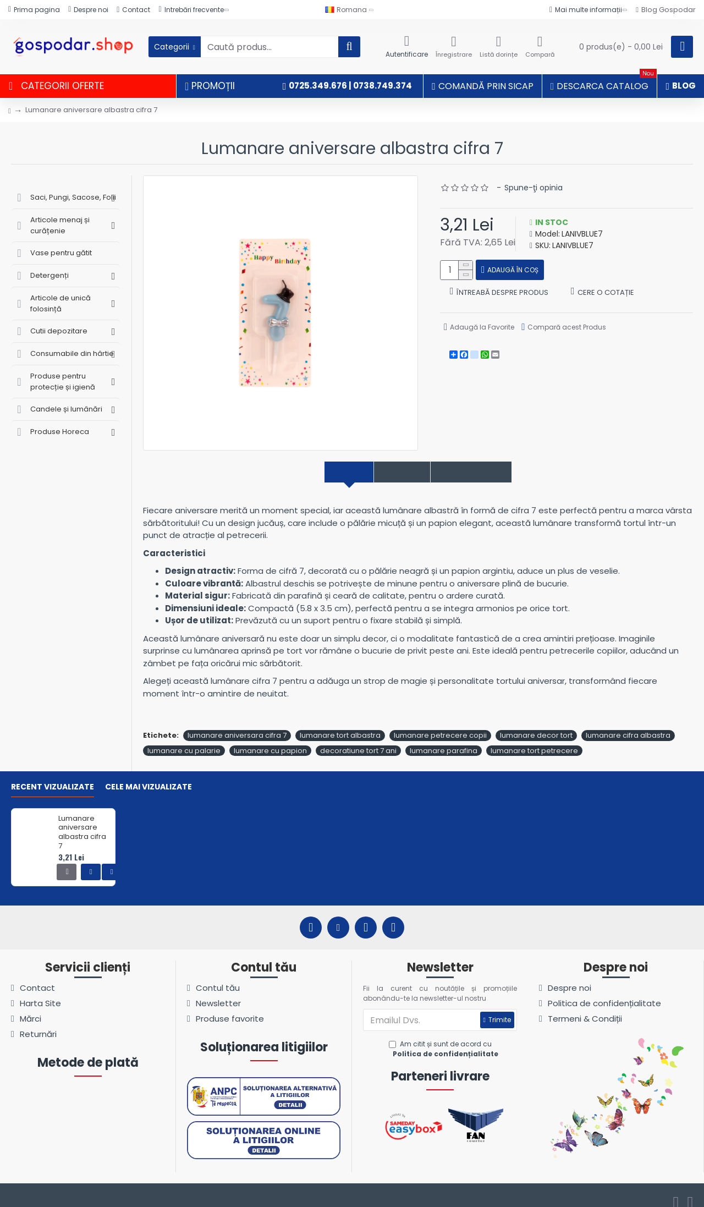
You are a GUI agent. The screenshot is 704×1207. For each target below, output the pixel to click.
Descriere (327, 472)
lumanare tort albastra (340, 723)
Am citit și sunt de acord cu (445, 1037)
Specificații (395, 472)
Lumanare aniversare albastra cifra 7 (82, 821)
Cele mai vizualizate (148, 776)
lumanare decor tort (536, 723)
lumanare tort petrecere (534, 738)
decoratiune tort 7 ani (358, 738)
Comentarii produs (485, 472)
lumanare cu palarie (184, 738)
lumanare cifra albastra (628, 723)
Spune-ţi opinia (533, 187)
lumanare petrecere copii (440, 723)
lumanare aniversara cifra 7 (237, 723)
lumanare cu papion (270, 738)
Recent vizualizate (52, 776)
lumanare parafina (443, 738)
